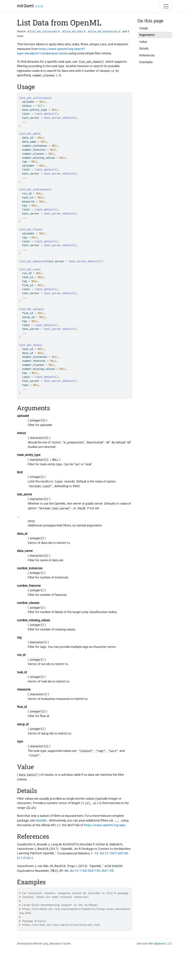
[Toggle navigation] (166, 6)
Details (144, 48)
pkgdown (159, 943)
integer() (37, 477)
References (147, 55)
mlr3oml (25, 5)
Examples (146, 62)
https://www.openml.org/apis (104, 825)
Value (143, 42)
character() (38, 642)
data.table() (28, 775)
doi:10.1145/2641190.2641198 (92, 870)
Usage (143, 28)
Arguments (147, 35)
